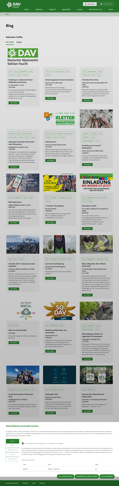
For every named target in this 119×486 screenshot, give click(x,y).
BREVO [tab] (12, 445)
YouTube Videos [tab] (12, 459)
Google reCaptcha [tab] (12, 450)
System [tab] (13, 454)
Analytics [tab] (12, 441)
